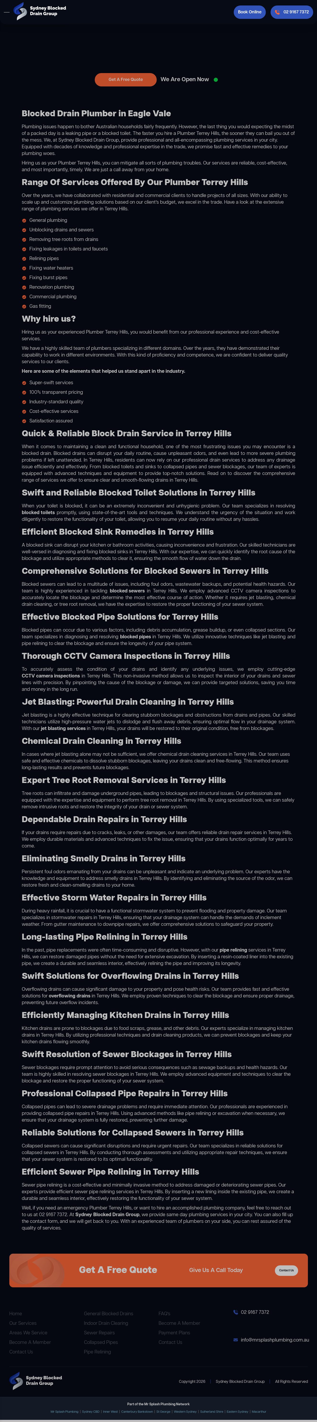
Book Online (249, 12)
